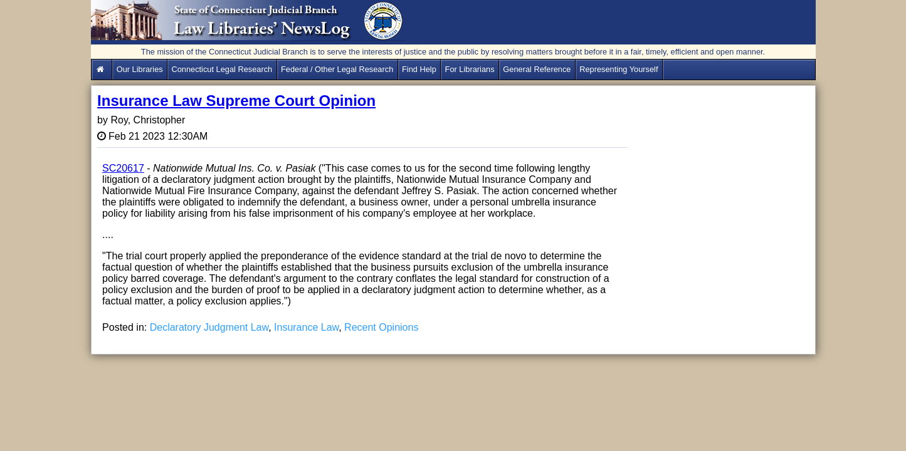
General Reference (537, 69)
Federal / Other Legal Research (337, 69)
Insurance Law (306, 327)
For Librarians (470, 69)
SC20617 (123, 168)
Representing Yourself (618, 69)
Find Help (419, 69)
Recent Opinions (381, 327)
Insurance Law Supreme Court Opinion (236, 100)
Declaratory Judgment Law (209, 327)
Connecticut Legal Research (221, 69)
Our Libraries (140, 69)
